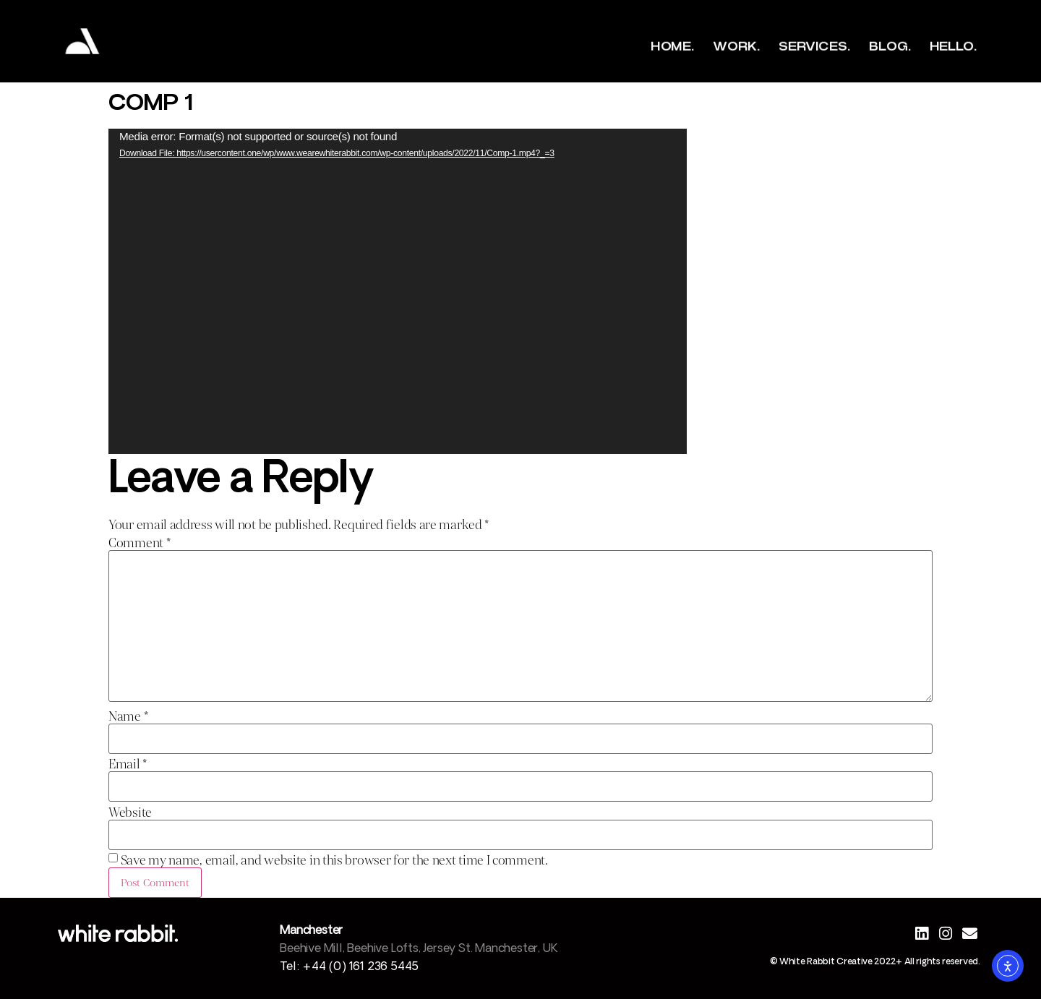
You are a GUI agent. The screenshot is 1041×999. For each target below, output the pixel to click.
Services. (813, 46)
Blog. (889, 46)
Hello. (953, 46)
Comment (139, 543)
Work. (736, 46)
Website (130, 813)
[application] (397, 291)
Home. (672, 46)
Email (127, 764)
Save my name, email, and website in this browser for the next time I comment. (334, 860)
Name (127, 717)
